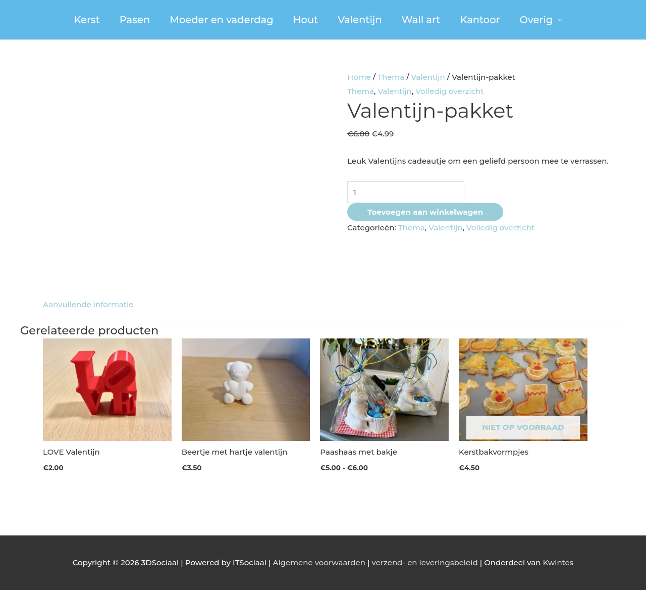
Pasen (135, 20)
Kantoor (480, 20)
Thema (391, 77)
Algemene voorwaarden (319, 562)
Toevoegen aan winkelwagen (425, 212)
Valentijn (360, 20)
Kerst (87, 20)
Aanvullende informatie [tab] (88, 304)
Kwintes (558, 562)
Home (359, 77)
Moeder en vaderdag (221, 20)
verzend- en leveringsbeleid (425, 562)
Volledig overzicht (449, 91)
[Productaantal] (405, 192)
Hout (305, 20)
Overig (536, 20)
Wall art (421, 20)
